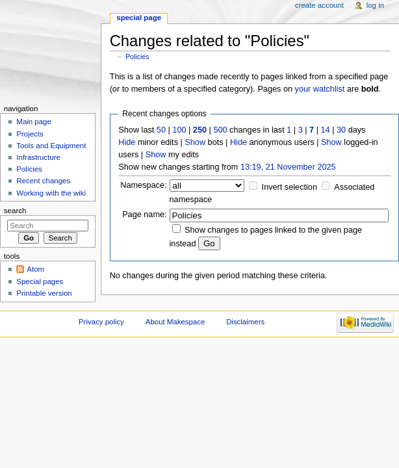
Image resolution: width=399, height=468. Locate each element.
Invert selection (289, 187)
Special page (138, 17)
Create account (319, 5)
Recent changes (43, 181)
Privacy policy (101, 322)
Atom (35, 269)
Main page (33, 121)
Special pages (39, 281)
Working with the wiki (51, 193)
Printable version (43, 293)
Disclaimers (245, 322)
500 (220, 130)
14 (325, 130)
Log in (375, 5)
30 (341, 130)
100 (179, 130)
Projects (29, 134)
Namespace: (143, 185)
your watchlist (320, 89)
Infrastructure (38, 157)
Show (195, 142)
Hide (126, 142)
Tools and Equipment (51, 146)
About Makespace (175, 322)
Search (15, 210)
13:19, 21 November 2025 (288, 167)
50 (161, 130)
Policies (137, 56)
